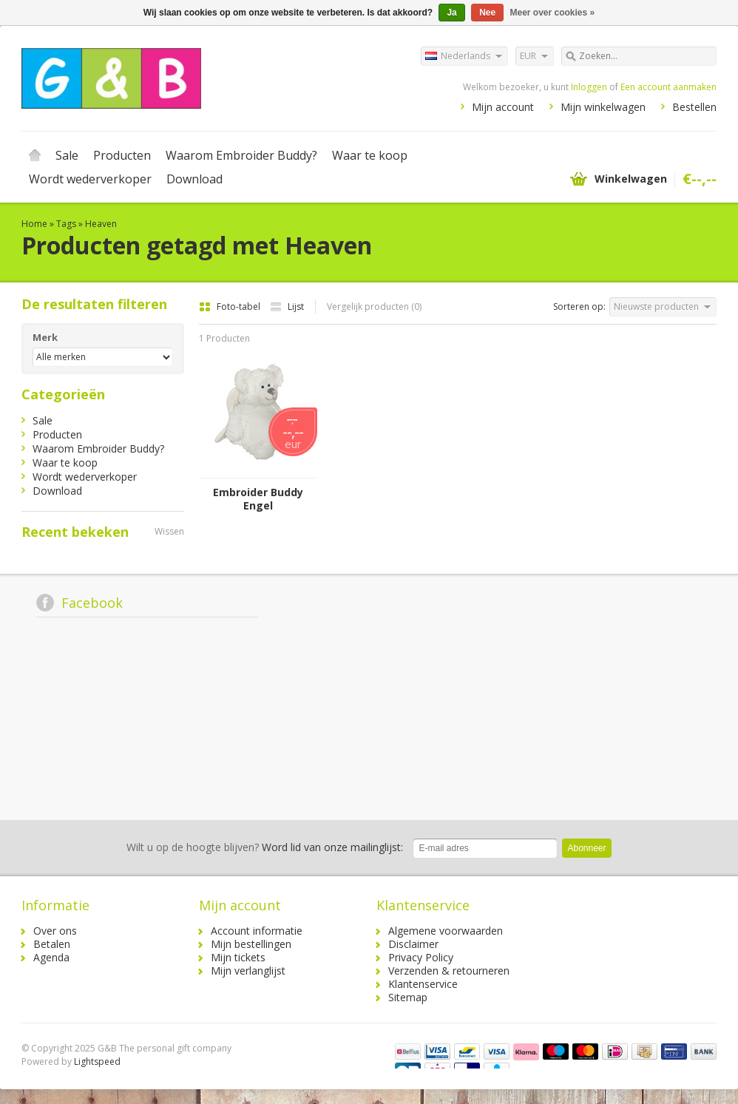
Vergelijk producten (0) (374, 306)
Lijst (287, 306)
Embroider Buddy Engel (258, 499)
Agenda (51, 957)
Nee (487, 12)
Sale (66, 155)
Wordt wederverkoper (90, 179)
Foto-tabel (231, 306)
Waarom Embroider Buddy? (241, 155)
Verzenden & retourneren (449, 971)
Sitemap (407, 997)
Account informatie (256, 931)
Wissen (169, 531)
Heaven (101, 223)
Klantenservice (423, 984)
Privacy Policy (420, 957)
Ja (451, 12)
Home (34, 155)
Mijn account (503, 107)
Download (194, 179)
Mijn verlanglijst (248, 971)
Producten (122, 155)
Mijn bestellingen (251, 944)
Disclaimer (413, 944)
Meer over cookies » (552, 12)
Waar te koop (369, 155)
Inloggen (589, 87)
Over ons (55, 931)
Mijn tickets (238, 957)
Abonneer (586, 848)
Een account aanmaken (668, 87)
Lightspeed (97, 1061)
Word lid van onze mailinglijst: (264, 847)
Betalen (51, 944)
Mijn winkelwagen (603, 107)
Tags (66, 223)
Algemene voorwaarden (445, 931)
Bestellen (694, 107)
